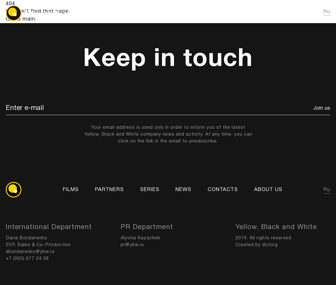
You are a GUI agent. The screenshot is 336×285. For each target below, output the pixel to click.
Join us (321, 108)
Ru (326, 11)
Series (230, 11)
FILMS (202, 11)
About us (293, 11)
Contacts (223, 189)
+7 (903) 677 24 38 (27, 259)
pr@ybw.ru (132, 245)
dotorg (270, 245)
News (260, 11)
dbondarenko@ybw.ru (30, 252)
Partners (109, 189)
